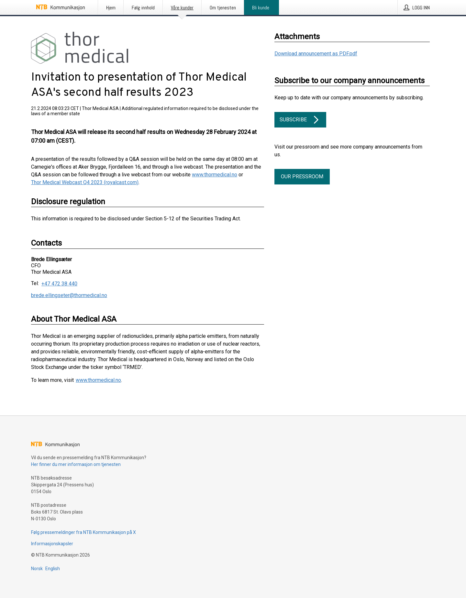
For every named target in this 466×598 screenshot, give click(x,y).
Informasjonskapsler (52, 543)
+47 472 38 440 (59, 284)
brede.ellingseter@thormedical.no (69, 295)
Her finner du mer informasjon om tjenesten (76, 464)
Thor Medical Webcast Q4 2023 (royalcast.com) (85, 182)
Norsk (37, 568)
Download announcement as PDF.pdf (315, 53)
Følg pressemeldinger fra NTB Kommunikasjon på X (83, 532)
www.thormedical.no (214, 175)
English (52, 568)
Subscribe (300, 120)
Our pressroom (302, 176)
